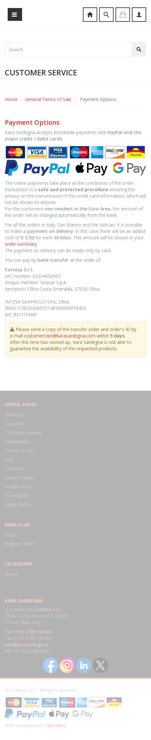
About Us (14, 415)
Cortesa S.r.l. (47, 609)
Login (10, 535)
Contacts (14, 468)
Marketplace (17, 441)
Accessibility (17, 495)
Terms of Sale (19, 450)
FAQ (9, 459)
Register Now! (19, 543)
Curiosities (15, 424)
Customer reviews (23, 433)
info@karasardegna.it (27, 645)
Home (11, 99)
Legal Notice (18, 504)
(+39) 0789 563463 (32, 632)
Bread (11, 574)
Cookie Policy (19, 486)
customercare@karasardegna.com (59, 336)
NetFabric (56, 725)
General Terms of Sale (48, 99)
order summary (21, 244)
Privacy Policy (19, 477)
